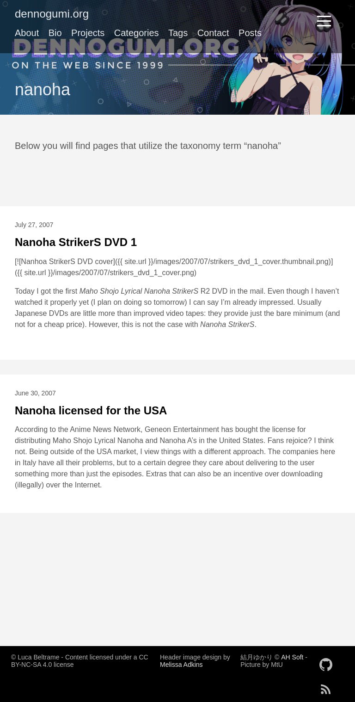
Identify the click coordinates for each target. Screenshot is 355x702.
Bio (55, 33)
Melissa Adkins (181, 664)
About (27, 33)
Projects (87, 33)
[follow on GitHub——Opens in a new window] (328, 662)
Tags (178, 33)
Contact (213, 33)
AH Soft (292, 657)
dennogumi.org (52, 13)
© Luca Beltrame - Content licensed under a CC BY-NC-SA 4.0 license (79, 660)
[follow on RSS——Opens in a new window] (328, 686)
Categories (136, 33)
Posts (250, 33)
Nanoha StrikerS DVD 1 (76, 242)
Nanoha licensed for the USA (91, 410)
